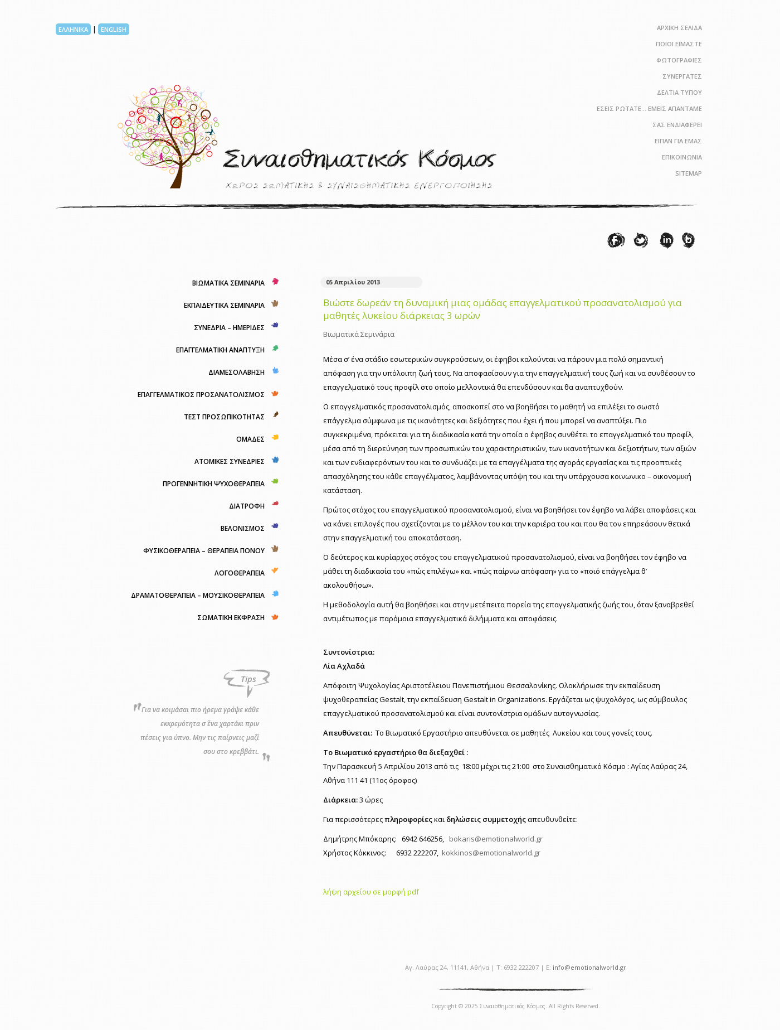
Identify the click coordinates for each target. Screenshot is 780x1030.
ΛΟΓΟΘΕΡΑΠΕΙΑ (239, 573)
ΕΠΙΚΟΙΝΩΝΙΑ (682, 157)
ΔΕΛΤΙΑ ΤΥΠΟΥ (679, 92)
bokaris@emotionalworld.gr (496, 839)
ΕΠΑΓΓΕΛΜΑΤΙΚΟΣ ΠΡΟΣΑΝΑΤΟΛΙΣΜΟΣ (201, 394)
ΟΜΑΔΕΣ (250, 439)
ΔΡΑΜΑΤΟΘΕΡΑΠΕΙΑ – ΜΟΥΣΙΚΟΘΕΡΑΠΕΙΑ (198, 595)
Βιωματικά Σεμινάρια (358, 334)
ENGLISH (113, 29)
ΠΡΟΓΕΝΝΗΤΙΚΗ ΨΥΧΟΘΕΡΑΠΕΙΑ (214, 484)
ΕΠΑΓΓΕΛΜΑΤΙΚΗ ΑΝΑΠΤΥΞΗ (220, 350)
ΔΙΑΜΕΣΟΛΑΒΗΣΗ (236, 372)
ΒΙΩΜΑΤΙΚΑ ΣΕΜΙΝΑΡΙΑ (228, 283)
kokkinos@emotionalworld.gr (491, 853)
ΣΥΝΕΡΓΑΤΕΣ (682, 76)
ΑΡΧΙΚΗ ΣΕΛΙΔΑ (679, 27)
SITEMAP (688, 173)
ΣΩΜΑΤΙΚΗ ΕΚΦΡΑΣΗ (231, 617)
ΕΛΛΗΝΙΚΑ (73, 29)
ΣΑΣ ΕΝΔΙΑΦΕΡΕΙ (677, 124)
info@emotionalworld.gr (589, 967)
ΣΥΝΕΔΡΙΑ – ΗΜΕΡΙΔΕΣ (229, 327)
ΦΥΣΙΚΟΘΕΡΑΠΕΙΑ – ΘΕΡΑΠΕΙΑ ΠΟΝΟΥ (204, 550)
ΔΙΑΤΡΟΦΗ (247, 506)
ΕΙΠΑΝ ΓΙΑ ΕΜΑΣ (678, 141)
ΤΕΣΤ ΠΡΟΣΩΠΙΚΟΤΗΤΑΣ (224, 417)
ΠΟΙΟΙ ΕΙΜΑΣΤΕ (679, 44)
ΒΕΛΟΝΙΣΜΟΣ (243, 528)
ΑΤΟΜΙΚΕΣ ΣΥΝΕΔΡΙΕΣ (229, 461)
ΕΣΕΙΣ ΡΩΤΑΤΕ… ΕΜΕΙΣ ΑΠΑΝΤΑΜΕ (649, 108)
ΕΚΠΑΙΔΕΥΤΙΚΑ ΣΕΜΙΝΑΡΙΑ (224, 305)
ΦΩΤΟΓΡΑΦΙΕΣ (679, 60)
